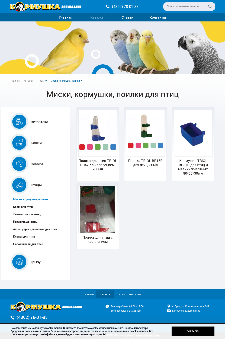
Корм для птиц (23, 207)
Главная (65, 17)
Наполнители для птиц (28, 244)
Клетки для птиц (24, 236)
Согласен (193, 331)
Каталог (97, 17)
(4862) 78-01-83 (125, 6)
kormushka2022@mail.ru (186, 310)
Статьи (127, 17)
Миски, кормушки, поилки (30, 199)
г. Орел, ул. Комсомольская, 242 (190, 306)
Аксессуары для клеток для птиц (35, 229)
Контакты (158, 17)
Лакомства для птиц (27, 214)
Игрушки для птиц (25, 221)
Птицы (40, 80)
